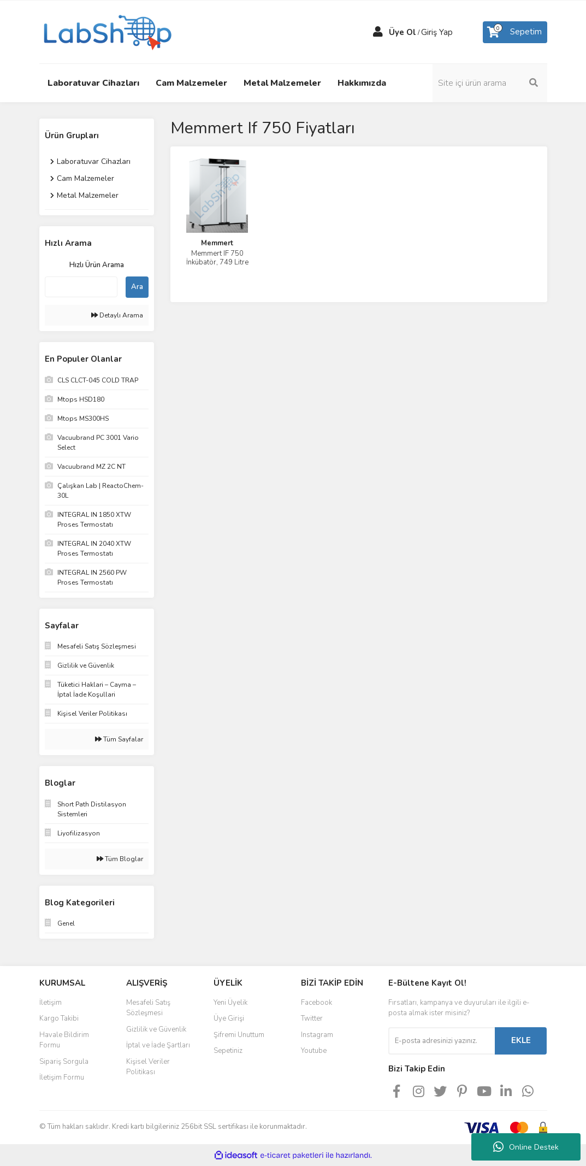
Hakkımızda (362, 83)
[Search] (490, 83)
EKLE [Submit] (521, 1040)
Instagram (317, 1035)
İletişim (50, 1003)
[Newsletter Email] (441, 1041)
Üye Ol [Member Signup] (402, 32)
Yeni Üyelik (230, 1003)
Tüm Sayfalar (119, 739)
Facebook (316, 1003)
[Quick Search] (81, 286)
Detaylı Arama (117, 315)
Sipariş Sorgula (63, 1062)
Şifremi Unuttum (239, 1035)
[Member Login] (378, 32)
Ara (137, 287)
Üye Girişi (229, 1018)
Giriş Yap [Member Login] (437, 32)
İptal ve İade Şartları (158, 1045)
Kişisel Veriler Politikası (148, 1067)
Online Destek (526, 1147)
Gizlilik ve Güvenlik (156, 1029)
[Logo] (106, 31)
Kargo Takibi (59, 1018)
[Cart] (515, 32)
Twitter (312, 1018)
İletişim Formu (61, 1077)
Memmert (217, 243)
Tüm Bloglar (120, 859)
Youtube (314, 1051)
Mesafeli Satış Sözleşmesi (148, 1008)
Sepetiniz (228, 1051)
